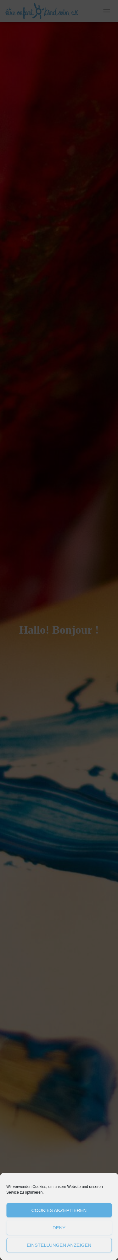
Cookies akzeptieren (59, 1210)
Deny (59, 1227)
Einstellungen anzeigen (59, 1245)
